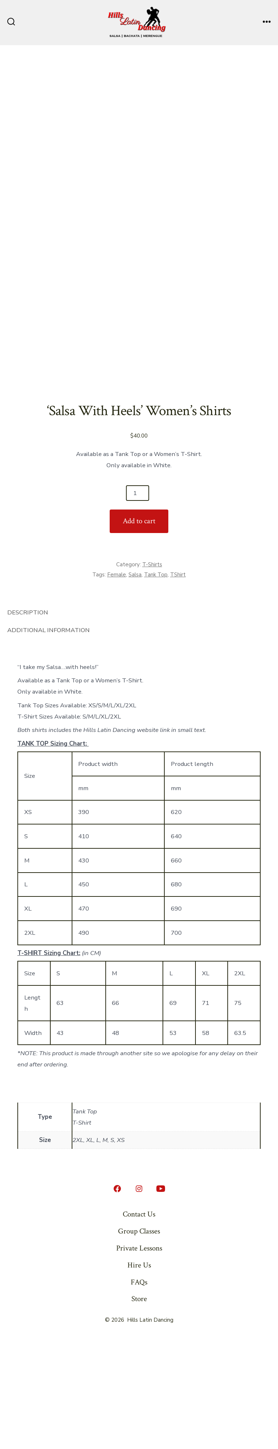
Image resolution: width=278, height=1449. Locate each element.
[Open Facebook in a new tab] (117, 1298)
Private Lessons (139, 1357)
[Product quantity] (137, 602)
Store (139, 1408)
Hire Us (139, 1374)
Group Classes (139, 1340)
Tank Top (156, 683)
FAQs (139, 1391)
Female (116, 683)
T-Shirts (152, 673)
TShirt (178, 683)
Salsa (135, 683)
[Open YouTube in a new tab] (161, 1298)
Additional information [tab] (48, 739)
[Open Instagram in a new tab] (139, 1298)
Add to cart (139, 630)
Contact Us (139, 1323)
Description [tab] (27, 721)
